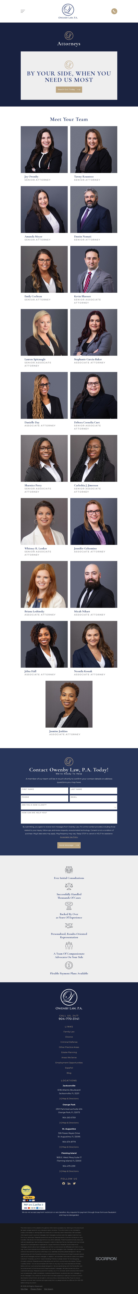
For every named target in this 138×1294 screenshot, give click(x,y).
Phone (25, 797)
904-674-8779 (69, 1142)
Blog (69, 1073)
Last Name (76, 789)
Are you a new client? (34, 805)
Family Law (69, 1032)
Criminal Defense (69, 1042)
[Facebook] (63, 1183)
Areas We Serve (69, 1057)
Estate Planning (69, 1052)
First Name (28, 789)
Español (69, 1068)
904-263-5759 (69, 1117)
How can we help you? (34, 813)
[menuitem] (24, 1289)
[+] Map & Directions (69, 1098)
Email (74, 797)
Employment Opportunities (69, 1063)
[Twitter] (74, 1183)
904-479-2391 (69, 1166)
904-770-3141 (69, 1018)
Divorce (69, 1037)
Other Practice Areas (69, 1047)
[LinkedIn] (69, 1183)
